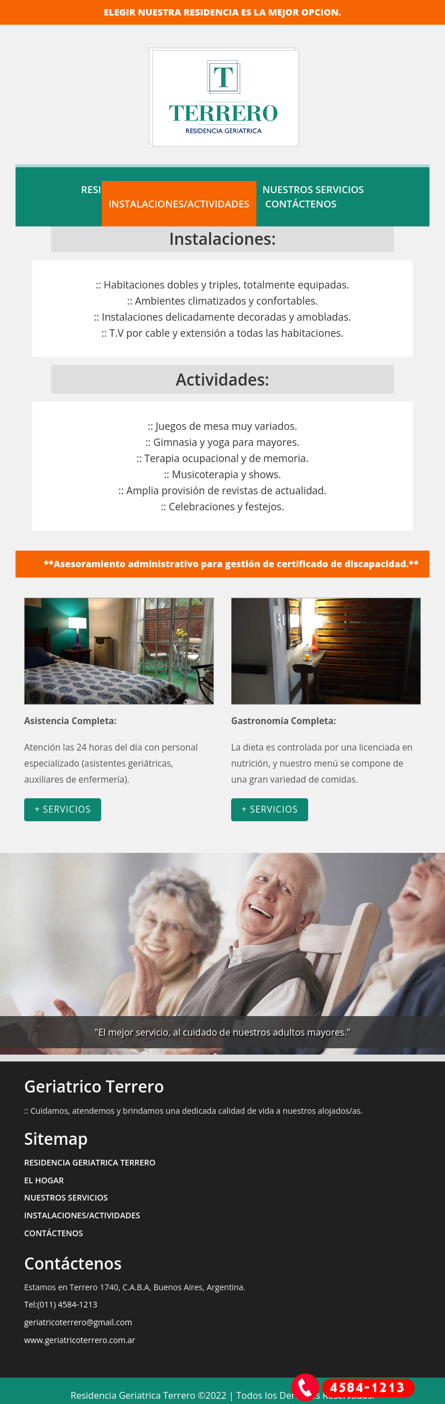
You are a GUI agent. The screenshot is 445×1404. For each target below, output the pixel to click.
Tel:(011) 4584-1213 (60, 1304)
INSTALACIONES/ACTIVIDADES (179, 203)
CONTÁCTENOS (300, 203)
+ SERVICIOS (62, 809)
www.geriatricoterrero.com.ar (79, 1339)
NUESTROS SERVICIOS (66, 1197)
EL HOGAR (44, 1180)
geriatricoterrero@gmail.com (78, 1322)
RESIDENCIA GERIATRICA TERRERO (90, 1162)
